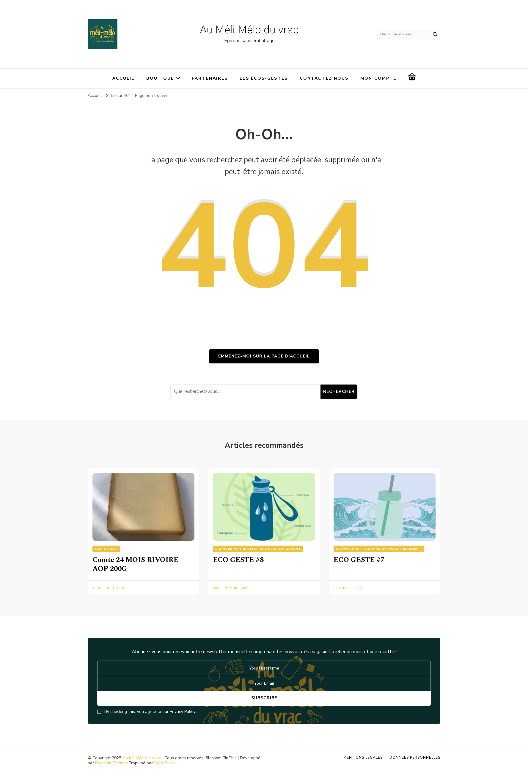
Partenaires (210, 78)
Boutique (160, 78)
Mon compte (378, 78)
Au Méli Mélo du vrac (249, 30)
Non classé (106, 549)
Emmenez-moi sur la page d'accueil (264, 356)
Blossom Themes (111, 763)
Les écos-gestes (264, 78)
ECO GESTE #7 (359, 560)
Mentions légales (363, 757)
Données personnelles (414, 757)
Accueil (123, 78)
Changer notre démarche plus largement (258, 549)
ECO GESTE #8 (238, 560)
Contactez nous (324, 78)
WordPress (164, 763)
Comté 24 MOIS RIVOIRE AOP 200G (135, 564)
